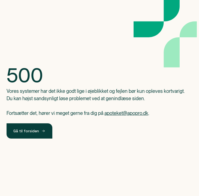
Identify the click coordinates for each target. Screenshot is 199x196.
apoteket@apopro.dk (126, 113)
